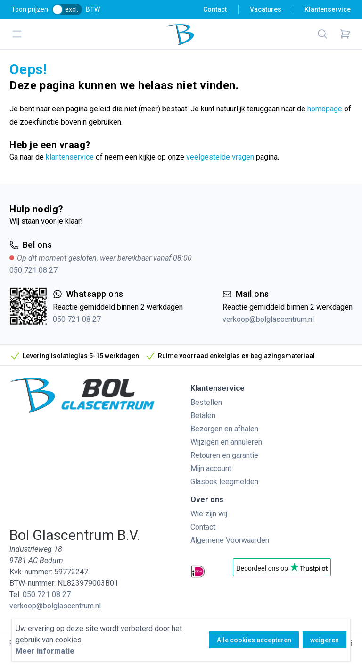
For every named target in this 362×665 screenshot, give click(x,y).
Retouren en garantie (224, 455)
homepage (324, 108)
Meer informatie (45, 651)
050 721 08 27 (33, 270)
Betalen (202, 415)
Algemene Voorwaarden (229, 540)
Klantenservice (327, 9)
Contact (215, 9)
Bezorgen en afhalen (224, 428)
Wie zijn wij (208, 513)
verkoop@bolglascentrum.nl (268, 319)
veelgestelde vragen (220, 156)
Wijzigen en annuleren (226, 442)
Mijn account (210, 468)
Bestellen (206, 402)
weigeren (324, 640)
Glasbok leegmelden (224, 481)
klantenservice (70, 156)
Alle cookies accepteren (254, 640)
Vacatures (265, 9)
